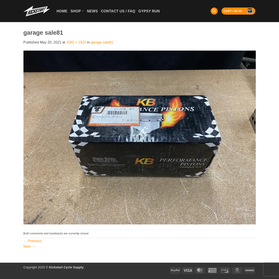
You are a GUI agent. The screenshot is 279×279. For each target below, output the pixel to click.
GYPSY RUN (149, 11)
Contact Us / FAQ (118, 11)
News (92, 11)
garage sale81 (102, 42)
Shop (77, 11)
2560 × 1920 (76, 42)
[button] (238, 11)
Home (62, 11)
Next (29, 246)
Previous (32, 241)
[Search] (214, 11)
